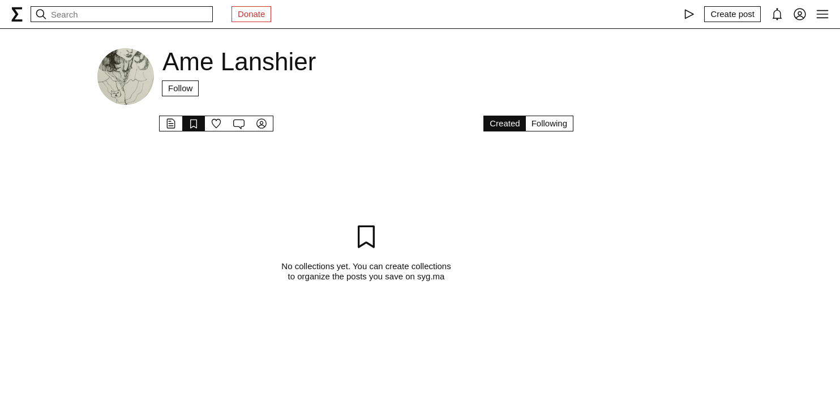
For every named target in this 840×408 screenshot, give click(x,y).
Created (505, 123)
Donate (251, 14)
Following (549, 123)
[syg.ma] (17, 14)
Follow (180, 88)
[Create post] (732, 14)
